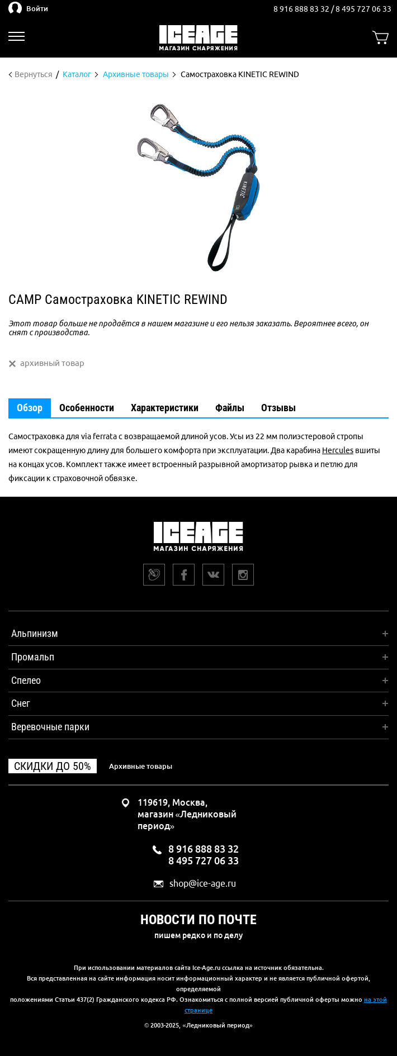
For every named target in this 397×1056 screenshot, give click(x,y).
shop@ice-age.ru (202, 883)
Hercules (337, 450)
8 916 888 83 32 (302, 9)
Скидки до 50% (52, 766)
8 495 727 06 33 (363, 9)
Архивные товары (140, 766)
